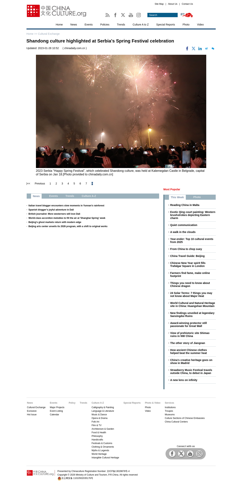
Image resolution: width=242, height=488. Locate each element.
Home (59, 24)
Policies (104, 24)
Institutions (170, 407)
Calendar (54, 414)
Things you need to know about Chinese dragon (190, 284)
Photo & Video (152, 403)
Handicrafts (97, 439)
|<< (28, 183)
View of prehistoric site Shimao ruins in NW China (189, 335)
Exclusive (32, 411)
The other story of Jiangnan (187, 343)
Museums (170, 414)
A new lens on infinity (183, 380)
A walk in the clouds (183, 232)
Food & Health (99, 432)
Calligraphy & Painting (103, 407)
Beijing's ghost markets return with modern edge (55, 222)
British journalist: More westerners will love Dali (54, 214)
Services (169, 403)
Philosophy (97, 436)
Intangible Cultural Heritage (105, 457)
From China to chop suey (186, 249)
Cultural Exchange (49, 33)
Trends (121, 24)
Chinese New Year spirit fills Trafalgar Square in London (187, 264)
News (73, 24)
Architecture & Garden (103, 429)
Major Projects (57, 407)
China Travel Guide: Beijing (187, 255)
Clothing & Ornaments (103, 447)
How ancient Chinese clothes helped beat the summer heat (188, 351)
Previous (40, 183)
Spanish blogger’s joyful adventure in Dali (51, 209)
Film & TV (96, 425)
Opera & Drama (99, 418)
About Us (172, 4)
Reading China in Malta (184, 205)
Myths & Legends (100, 450)
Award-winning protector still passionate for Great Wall (188, 324)
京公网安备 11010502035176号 (77, 478)
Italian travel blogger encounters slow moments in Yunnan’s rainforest (66, 205)
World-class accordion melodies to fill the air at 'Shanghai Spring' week (67, 218)
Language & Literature (103, 411)
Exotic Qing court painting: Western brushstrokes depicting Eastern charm (193, 215)
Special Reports (165, 24)
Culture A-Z (98, 403)
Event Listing (56, 411)
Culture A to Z (141, 24)
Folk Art (95, 421)
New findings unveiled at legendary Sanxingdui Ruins (192, 314)
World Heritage (99, 454)
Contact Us (187, 4)
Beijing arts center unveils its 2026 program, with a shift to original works (68, 226)
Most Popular (171, 189)
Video (200, 24)
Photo (186, 24)
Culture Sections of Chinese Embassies (185, 418)
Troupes (169, 411)
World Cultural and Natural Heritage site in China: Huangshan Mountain (192, 304)
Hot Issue (32, 414)
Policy (72, 403)
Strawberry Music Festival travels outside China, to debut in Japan (191, 372)
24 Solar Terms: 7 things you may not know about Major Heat (191, 294)
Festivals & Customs (102, 443)
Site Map (159, 4)
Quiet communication (183, 225)
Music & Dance (99, 414)
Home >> (32, 33)
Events (89, 24)
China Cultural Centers (176, 421)
